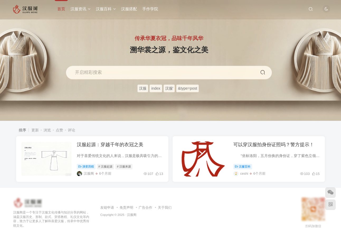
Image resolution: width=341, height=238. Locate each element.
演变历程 (86, 166)
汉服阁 (131, 214)
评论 (71, 130)
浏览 (47, 130)
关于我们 (165, 208)
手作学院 (150, 9)
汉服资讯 (80, 9)
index (155, 88)
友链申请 (107, 208)
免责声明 (126, 208)
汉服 (142, 88)
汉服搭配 (129, 9)
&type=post (187, 88)
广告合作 (145, 208)
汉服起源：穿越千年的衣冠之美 (110, 144)
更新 (35, 130)
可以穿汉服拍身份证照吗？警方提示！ (273, 144)
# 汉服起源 (105, 166)
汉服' (169, 88)
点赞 (59, 130)
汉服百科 (106, 9)
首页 (61, 9)
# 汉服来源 (124, 166)
